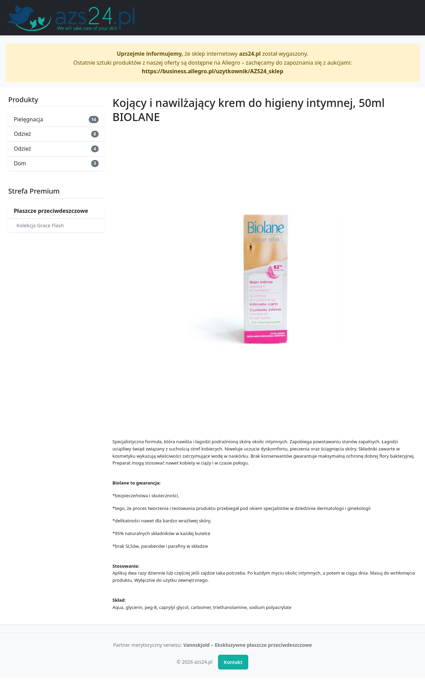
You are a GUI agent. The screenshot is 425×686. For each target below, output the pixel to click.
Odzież (56, 134)
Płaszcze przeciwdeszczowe (51, 211)
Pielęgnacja (56, 119)
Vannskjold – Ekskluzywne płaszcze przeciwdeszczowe (247, 645)
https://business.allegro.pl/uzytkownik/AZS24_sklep (212, 71)
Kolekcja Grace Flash (40, 225)
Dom (56, 163)
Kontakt (233, 662)
